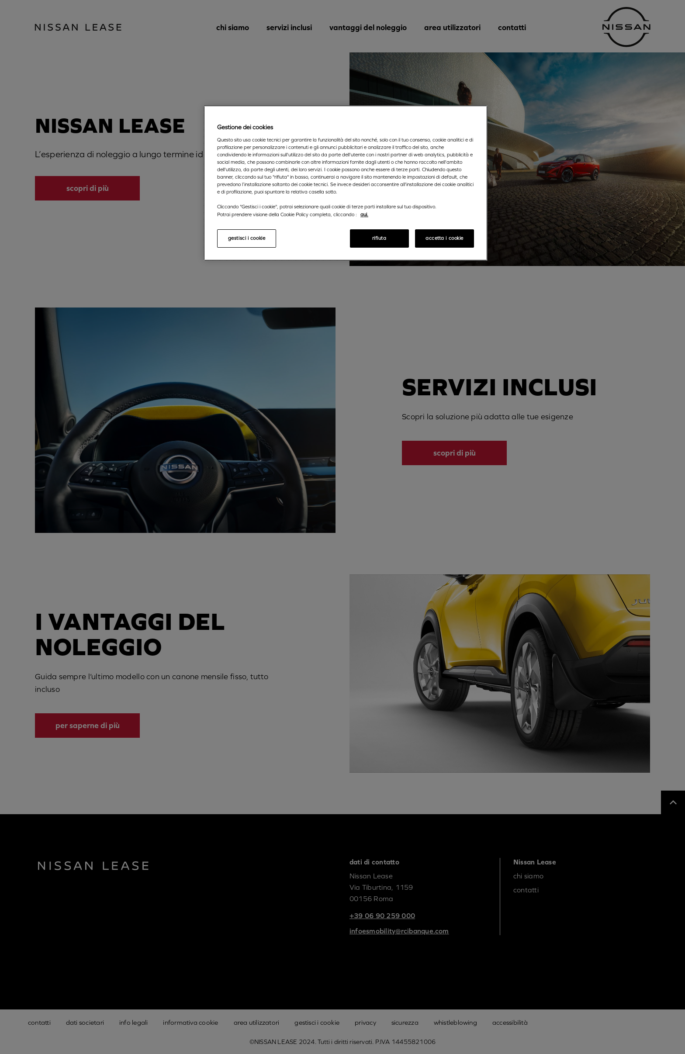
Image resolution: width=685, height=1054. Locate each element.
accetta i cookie (445, 238)
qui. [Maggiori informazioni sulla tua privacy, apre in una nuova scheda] (364, 214)
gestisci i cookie (247, 238)
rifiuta (379, 238)
